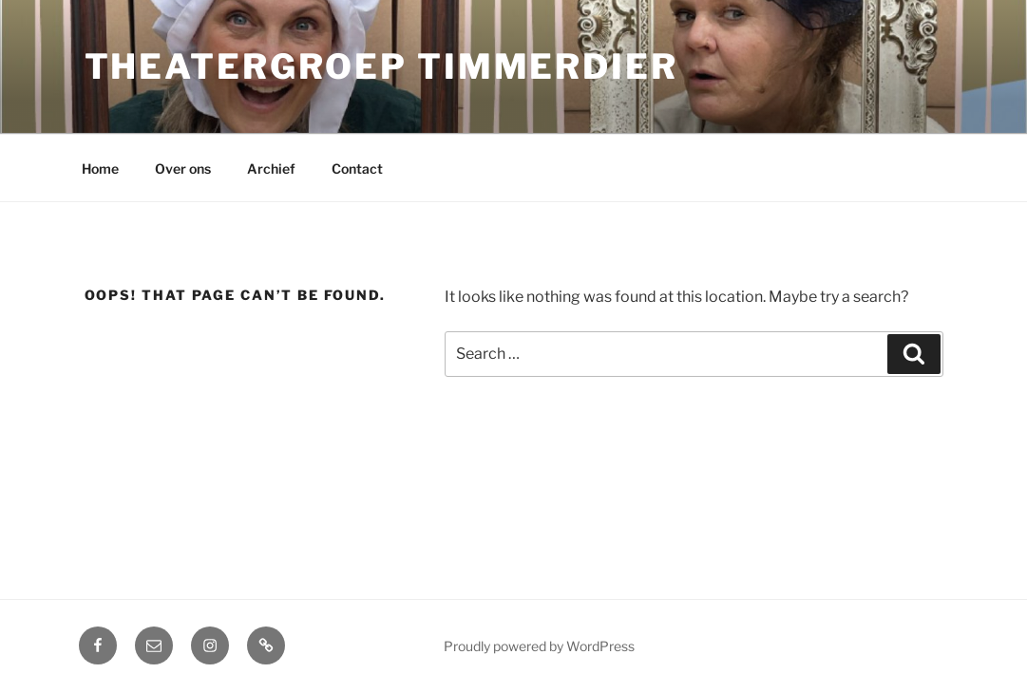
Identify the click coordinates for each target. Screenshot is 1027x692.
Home (100, 168)
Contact (357, 168)
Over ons (183, 168)
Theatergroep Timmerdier (381, 66)
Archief (271, 168)
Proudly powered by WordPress (539, 646)
